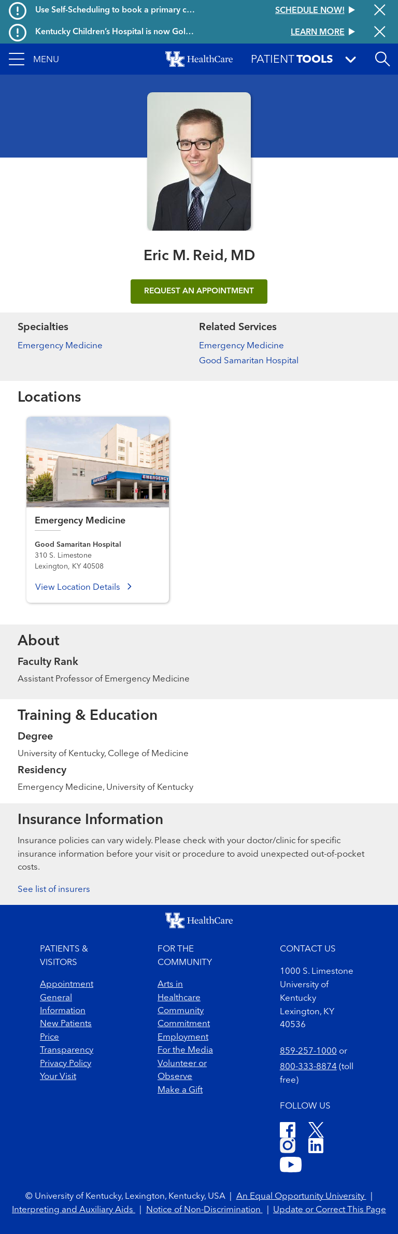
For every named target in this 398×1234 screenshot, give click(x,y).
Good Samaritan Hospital (248, 361)
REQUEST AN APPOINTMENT (199, 291)
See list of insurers (54, 889)
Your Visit (58, 1076)
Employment (183, 1037)
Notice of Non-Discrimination (204, 1209)
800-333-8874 (308, 1066)
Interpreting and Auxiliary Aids (73, 1209)
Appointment (66, 984)
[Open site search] (382, 59)
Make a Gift (180, 1090)
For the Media (185, 1050)
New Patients (66, 1023)
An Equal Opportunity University (301, 1196)
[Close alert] (379, 11)
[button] (34, 59)
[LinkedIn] (315, 1147)
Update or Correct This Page (329, 1209)
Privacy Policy (65, 1063)
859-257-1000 (308, 1051)
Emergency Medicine (60, 346)
